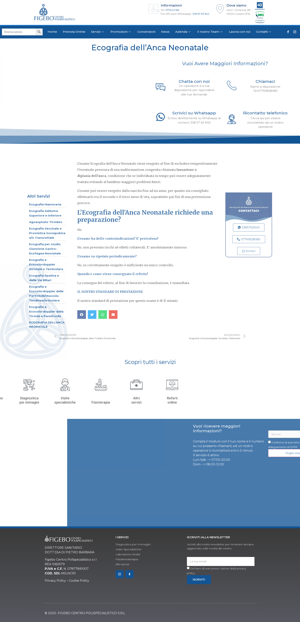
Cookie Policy (79, 580)
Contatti (264, 31)
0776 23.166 (172, 9)
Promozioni (121, 31)
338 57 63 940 (200, 13)
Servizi (98, 31)
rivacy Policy (56, 580)
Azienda (183, 31)
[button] (81, 314)
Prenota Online (74, 31)
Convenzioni (146, 31)
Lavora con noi (239, 31)
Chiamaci (265, 81)
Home (52, 31)
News (165, 31)
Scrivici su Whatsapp (194, 113)
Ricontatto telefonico (265, 113)
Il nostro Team (210, 31)
